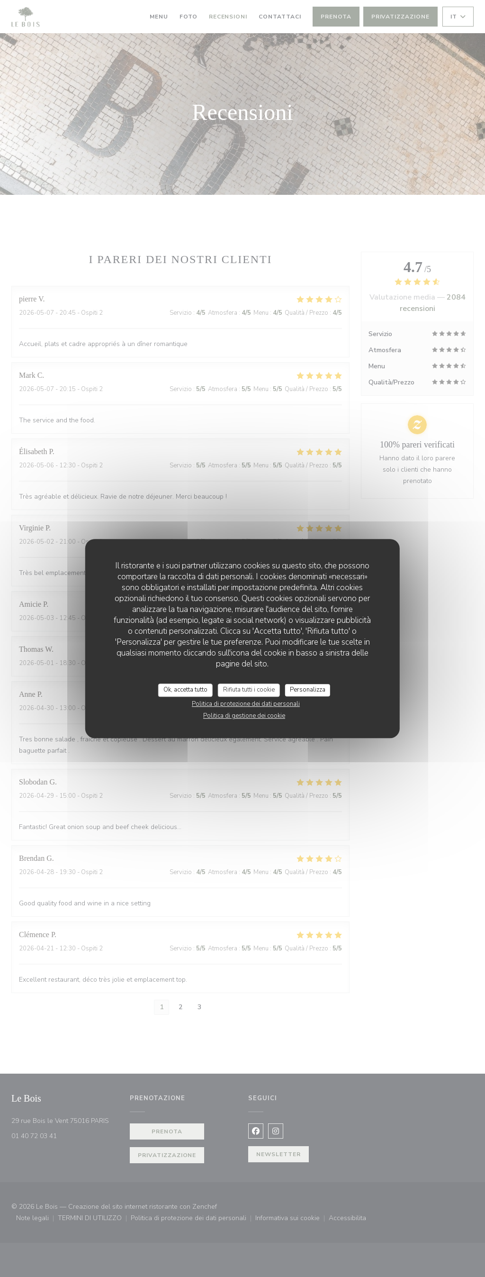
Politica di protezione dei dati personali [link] (246, 704)
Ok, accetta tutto (185, 689)
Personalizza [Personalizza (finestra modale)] (307, 689)
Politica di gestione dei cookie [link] (244, 715)
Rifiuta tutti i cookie (249, 689)
